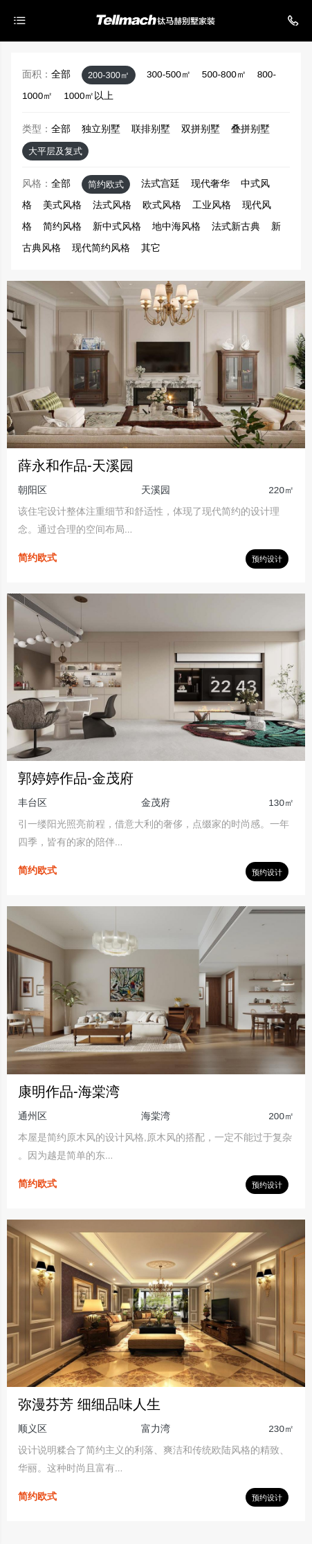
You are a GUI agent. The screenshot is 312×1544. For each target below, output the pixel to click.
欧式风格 (162, 205)
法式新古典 (236, 226)
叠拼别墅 (250, 129)
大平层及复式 (55, 151)
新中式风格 (117, 226)
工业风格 (211, 205)
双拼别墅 (200, 129)
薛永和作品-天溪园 (76, 465)
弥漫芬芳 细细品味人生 (89, 1404)
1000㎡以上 (88, 96)
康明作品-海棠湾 (69, 1091)
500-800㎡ (224, 74)
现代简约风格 (101, 248)
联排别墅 (150, 129)
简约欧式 (106, 184)
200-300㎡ (108, 75)
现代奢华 (210, 183)
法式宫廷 (160, 183)
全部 (61, 74)
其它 (150, 248)
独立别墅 (101, 129)
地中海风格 (176, 226)
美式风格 (62, 205)
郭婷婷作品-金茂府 (76, 778)
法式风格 (112, 205)
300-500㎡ (169, 74)
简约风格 (62, 226)
